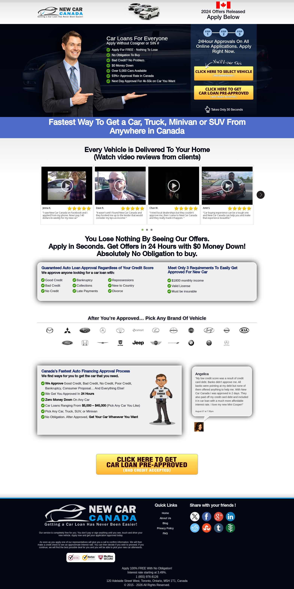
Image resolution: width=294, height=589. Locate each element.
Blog (165, 523)
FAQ (165, 533)
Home (165, 513)
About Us (165, 518)
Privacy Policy (165, 528)
